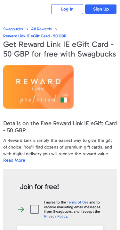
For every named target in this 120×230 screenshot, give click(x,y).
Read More (14, 160)
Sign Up (101, 9)
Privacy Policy (55, 216)
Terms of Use (77, 202)
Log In (67, 9)
